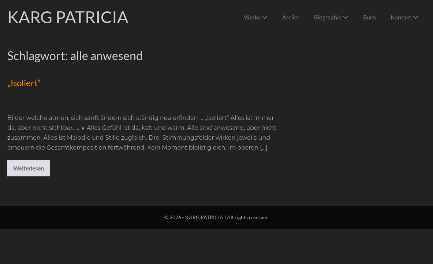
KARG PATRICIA (67, 17)
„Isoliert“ (24, 82)
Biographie (331, 17)
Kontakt (404, 17)
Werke (256, 17)
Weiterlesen (31, 170)
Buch (369, 17)
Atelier (290, 17)
